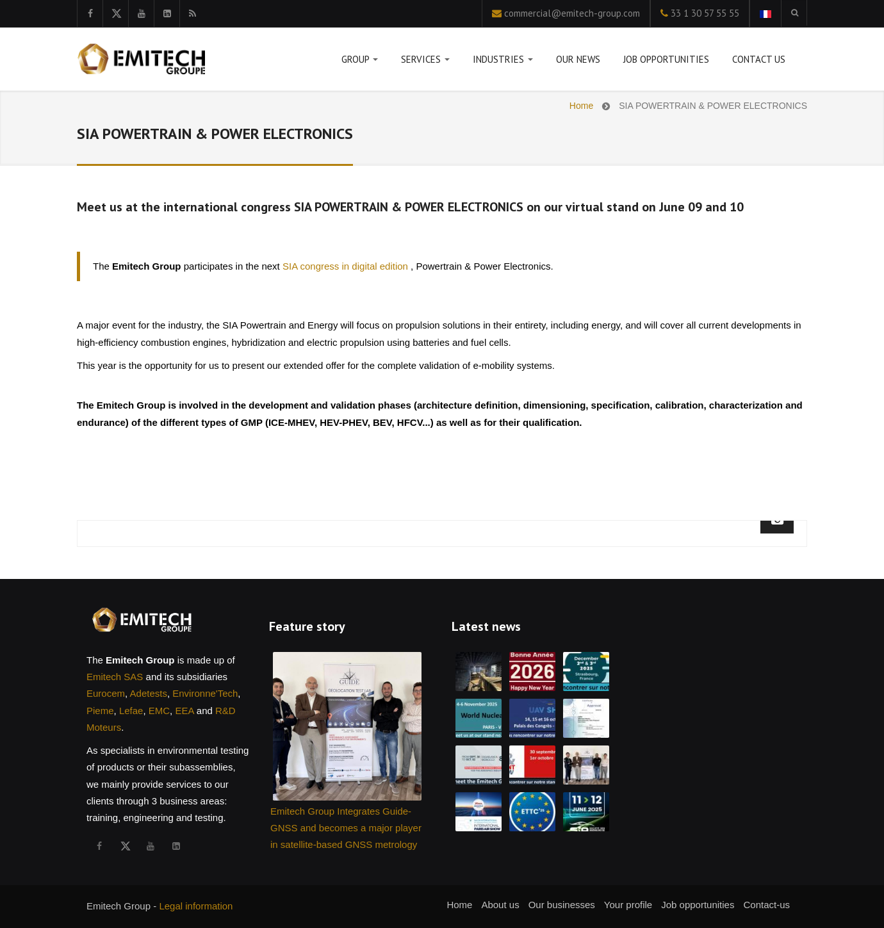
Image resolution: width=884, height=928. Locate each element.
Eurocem (105, 693)
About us (500, 904)
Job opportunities (666, 59)
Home (581, 106)
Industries (503, 61)
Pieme (100, 710)
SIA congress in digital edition (346, 266)
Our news (578, 59)
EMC (159, 710)
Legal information (196, 905)
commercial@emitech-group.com (572, 13)
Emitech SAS (114, 676)
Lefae (131, 710)
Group (359, 61)
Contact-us (766, 904)
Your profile (628, 904)
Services (425, 61)
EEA (184, 710)
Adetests (148, 693)
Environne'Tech (205, 693)
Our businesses (561, 904)
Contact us (758, 59)
